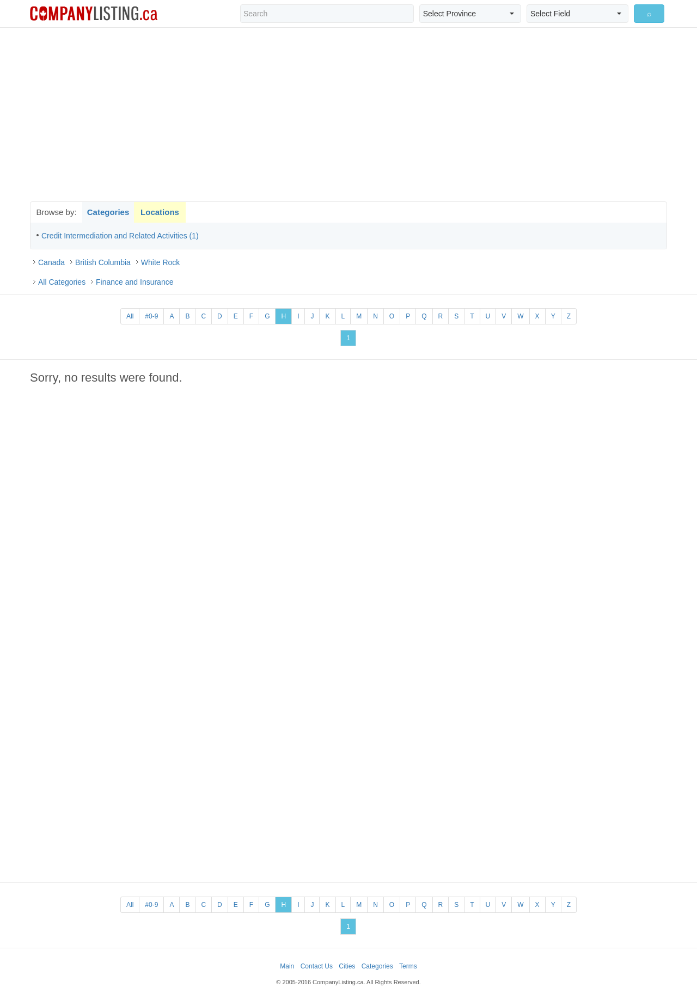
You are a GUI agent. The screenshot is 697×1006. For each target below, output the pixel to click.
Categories (108, 212)
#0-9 (151, 316)
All (129, 316)
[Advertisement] (348, 114)
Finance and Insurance (134, 282)
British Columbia (103, 262)
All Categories (61, 282)
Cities (347, 966)
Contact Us (317, 966)
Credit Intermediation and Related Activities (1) (120, 235)
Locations (159, 212)
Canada (51, 262)
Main (287, 966)
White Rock (160, 262)
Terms (408, 966)
